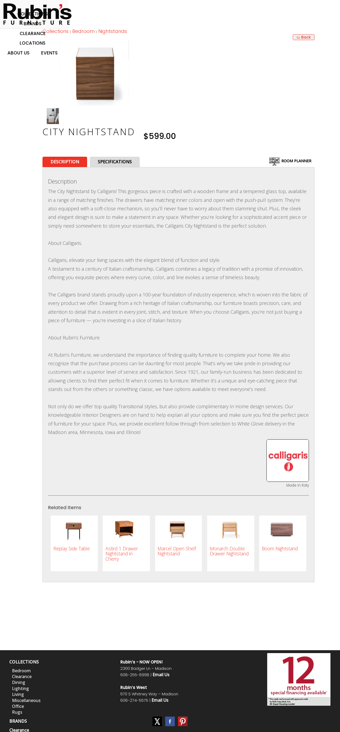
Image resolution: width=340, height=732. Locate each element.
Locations (32, 43)
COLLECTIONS (24, 662)
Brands (32, 23)
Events (49, 53)
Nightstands (112, 31)
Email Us (160, 675)
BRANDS (18, 721)
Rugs (17, 712)
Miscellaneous (26, 700)
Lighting (20, 688)
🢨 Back (303, 37)
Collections (32, 14)
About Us (18, 53)
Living (18, 694)
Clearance (33, 33)
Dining (18, 682)
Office (18, 706)
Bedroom (83, 31)
